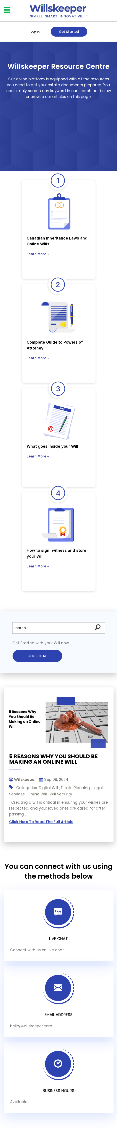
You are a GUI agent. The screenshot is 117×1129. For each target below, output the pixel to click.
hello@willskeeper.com (31, 1026)
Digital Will (48, 787)
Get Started (69, 31)
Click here (37, 655)
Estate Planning (75, 787)
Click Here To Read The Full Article (41, 821)
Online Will (37, 794)
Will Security (61, 794)
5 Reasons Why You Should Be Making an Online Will (53, 759)
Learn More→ (38, 254)
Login (34, 32)
